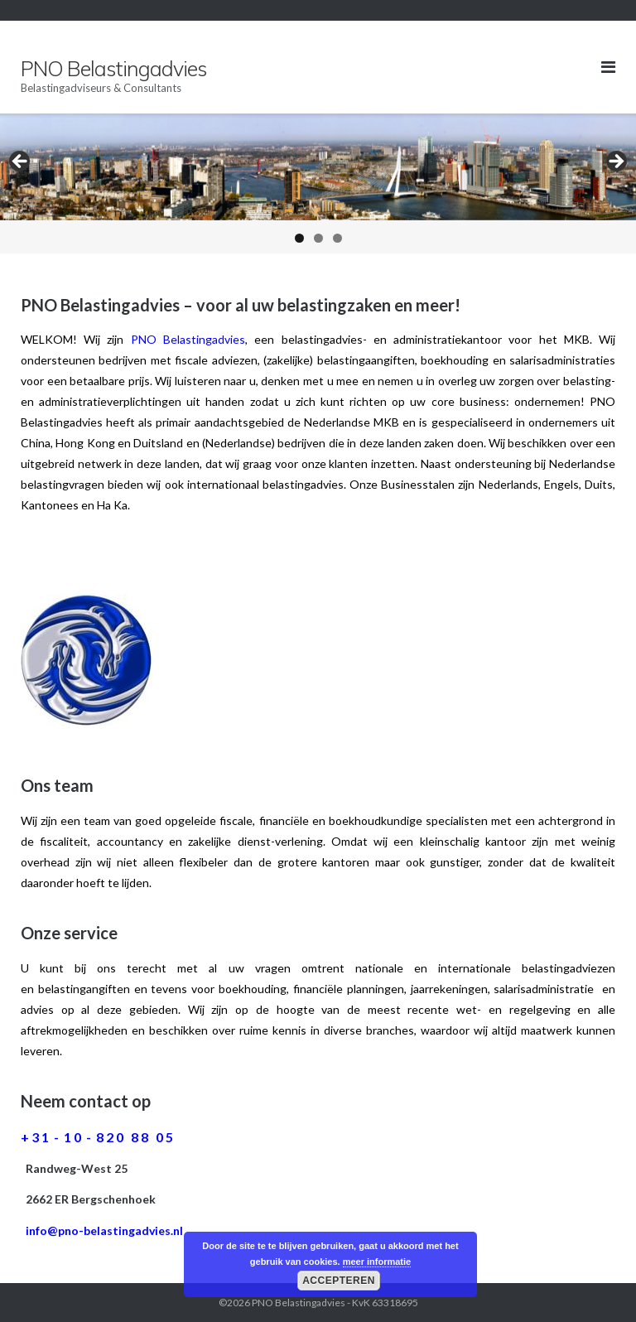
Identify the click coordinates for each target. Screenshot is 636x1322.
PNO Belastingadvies (298, 1302)
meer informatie (377, 1262)
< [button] (20, 162)
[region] (318, 183)
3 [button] (337, 238)
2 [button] (318, 238)
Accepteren (338, 1280)
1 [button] (299, 238)
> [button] (615, 162)
